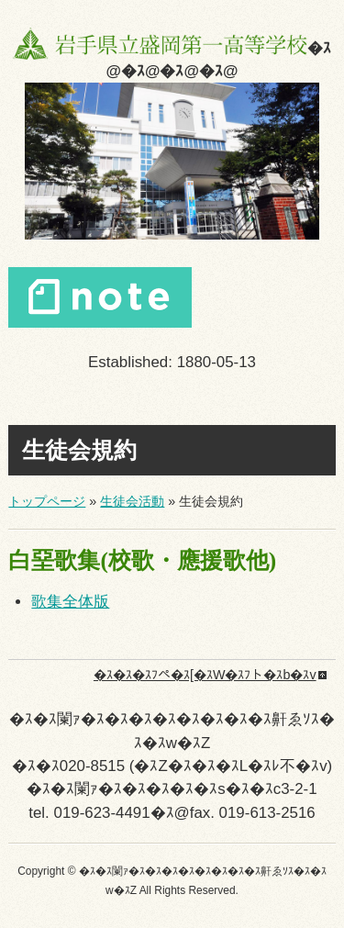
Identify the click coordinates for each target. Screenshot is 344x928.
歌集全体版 (70, 601)
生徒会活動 (132, 501)
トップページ (46, 501)
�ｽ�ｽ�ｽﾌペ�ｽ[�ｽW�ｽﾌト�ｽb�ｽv (205, 674)
